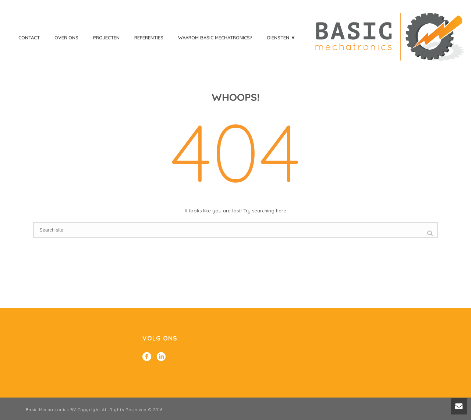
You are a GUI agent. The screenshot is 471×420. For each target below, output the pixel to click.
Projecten (106, 37)
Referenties (148, 37)
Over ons (66, 37)
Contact (29, 37)
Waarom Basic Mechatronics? (215, 37)
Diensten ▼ (281, 37)
